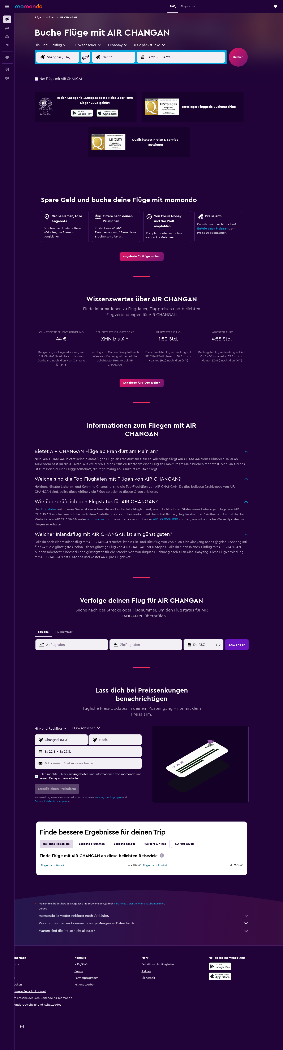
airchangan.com (106, 519)
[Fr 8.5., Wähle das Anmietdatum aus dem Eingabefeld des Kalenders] (211, 645)
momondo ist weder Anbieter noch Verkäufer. (151, 915)
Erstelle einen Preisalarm (220, 228)
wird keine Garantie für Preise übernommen (146, 903)
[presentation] (115, 113)
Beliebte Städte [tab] (132, 843)
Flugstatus (56, 509)
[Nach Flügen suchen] (7, 19)
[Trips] (7, 57)
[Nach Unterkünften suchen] (7, 28)
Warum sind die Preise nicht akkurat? (151, 930)
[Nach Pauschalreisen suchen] (7, 45)
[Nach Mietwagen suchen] (7, 37)
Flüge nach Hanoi (59, 865)
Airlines (57, 17)
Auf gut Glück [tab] (191, 843)
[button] (7, 6)
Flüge (45, 17)
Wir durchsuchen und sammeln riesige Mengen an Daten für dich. (151, 923)
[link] (149, 256)
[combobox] (58, 45)
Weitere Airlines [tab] (162, 843)
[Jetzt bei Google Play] (89, 113)
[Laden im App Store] (115, 113)
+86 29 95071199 (172, 519)
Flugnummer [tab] (71, 632)
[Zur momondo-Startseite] (28, 6)
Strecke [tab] (50, 632)
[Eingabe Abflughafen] (73, 57)
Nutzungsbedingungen (115, 797)
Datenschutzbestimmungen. (58, 801)
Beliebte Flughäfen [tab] (99, 843)
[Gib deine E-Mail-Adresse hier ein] (99, 763)
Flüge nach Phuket (162, 865)
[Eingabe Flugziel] (129, 57)
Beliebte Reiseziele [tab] (63, 843)
